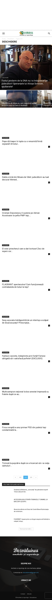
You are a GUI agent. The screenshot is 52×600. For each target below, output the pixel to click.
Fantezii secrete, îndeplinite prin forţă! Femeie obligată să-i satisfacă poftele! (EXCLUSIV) (23, 357)
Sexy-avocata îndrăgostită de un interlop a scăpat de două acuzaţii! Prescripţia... (25, 321)
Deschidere (10, 39)
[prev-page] (15, 477)
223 (20, 477)
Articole (29, 594)
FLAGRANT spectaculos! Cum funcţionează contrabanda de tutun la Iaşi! (22, 285)
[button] (3, 33)
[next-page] (36, 477)
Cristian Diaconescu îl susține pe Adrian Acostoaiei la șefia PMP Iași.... (21, 214)
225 (31, 477)
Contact (23, 594)
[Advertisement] (26, 15)
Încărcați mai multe (26, 529)
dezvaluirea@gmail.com (31, 572)
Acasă (4, 39)
